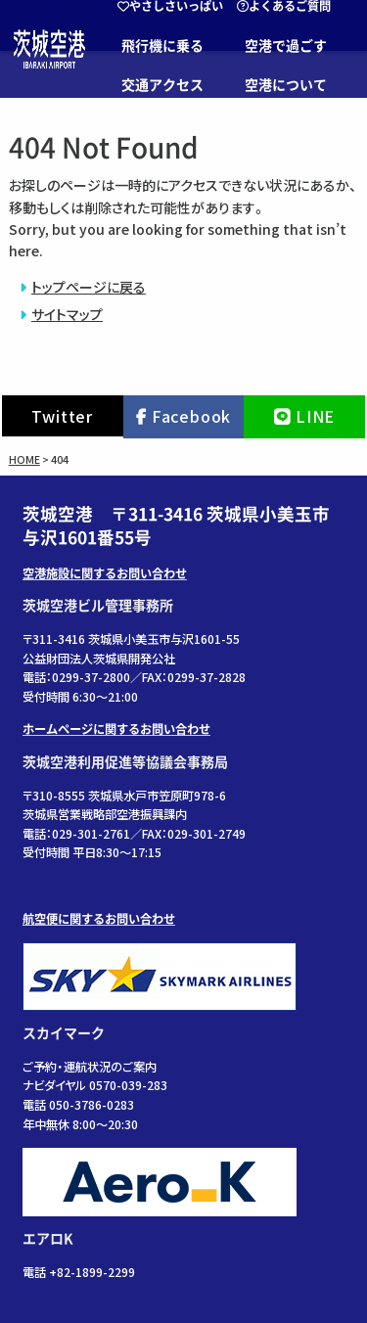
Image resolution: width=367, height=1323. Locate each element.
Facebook (191, 416)
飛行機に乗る (162, 46)
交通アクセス (162, 85)
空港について (286, 85)
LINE (315, 416)
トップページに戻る (88, 287)
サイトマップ (67, 314)
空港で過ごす (286, 46)
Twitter (62, 416)
